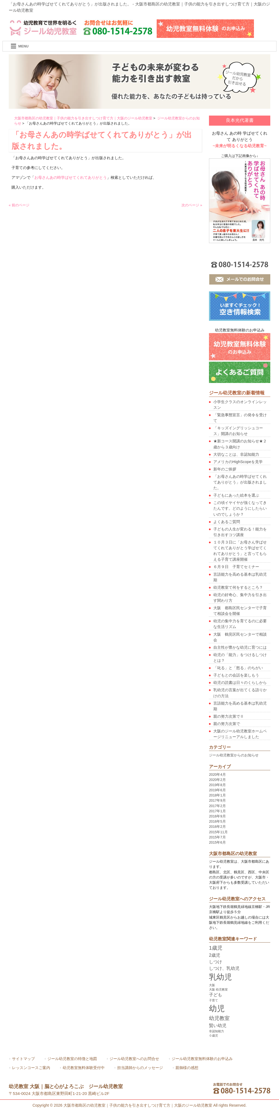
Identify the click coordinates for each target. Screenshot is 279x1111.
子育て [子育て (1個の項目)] (213, 1000)
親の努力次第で (226, 723)
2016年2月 (217, 827)
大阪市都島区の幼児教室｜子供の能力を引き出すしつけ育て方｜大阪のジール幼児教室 (83, 118)
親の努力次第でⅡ (228, 716)
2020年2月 (217, 780)
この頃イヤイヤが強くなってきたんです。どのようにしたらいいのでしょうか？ (240, 508)
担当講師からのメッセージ (140, 1067)
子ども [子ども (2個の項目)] (215, 994)
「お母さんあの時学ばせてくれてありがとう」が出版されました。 (240, 482)
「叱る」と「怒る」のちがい (238, 668)
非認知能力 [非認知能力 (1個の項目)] (216, 1031)
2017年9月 (217, 800)
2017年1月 (217, 811)
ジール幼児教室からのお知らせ (234, 755)
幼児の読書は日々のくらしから (240, 682)
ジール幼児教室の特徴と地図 (72, 1058)
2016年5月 (217, 821)
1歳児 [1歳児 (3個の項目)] (215, 948)
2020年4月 (217, 774)
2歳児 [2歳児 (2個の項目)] (214, 955)
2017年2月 (217, 806)
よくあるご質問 (226, 522)
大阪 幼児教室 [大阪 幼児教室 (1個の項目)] (218, 989)
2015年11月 (218, 832)
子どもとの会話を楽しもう (236, 675)
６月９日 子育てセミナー (236, 566)
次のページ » (191, 205)
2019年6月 (217, 790)
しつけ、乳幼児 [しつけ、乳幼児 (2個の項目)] (224, 968)
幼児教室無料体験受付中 (84, 1067)
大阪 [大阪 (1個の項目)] (212, 985)
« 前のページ (19, 205)
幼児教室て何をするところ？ (238, 587)
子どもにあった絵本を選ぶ (236, 495)
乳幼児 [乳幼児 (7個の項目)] (220, 977)
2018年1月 (217, 795)
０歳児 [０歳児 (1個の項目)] (213, 1035)
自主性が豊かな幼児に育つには (240, 647)
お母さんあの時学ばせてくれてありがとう (70, 177)
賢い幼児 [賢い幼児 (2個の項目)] (217, 1025)
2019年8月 (217, 785)
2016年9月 (217, 816)
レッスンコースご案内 (31, 1067)
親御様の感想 (186, 1067)
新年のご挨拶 (224, 469)
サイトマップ (23, 1058)
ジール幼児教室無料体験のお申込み (202, 1058)
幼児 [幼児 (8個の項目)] (217, 1008)
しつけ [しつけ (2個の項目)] (215, 961)
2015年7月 (217, 837)
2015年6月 (217, 842)
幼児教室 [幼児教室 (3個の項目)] (219, 1018)
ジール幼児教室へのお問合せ (134, 1058)
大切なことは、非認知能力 (236, 454)
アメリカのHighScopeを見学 (238, 462)
